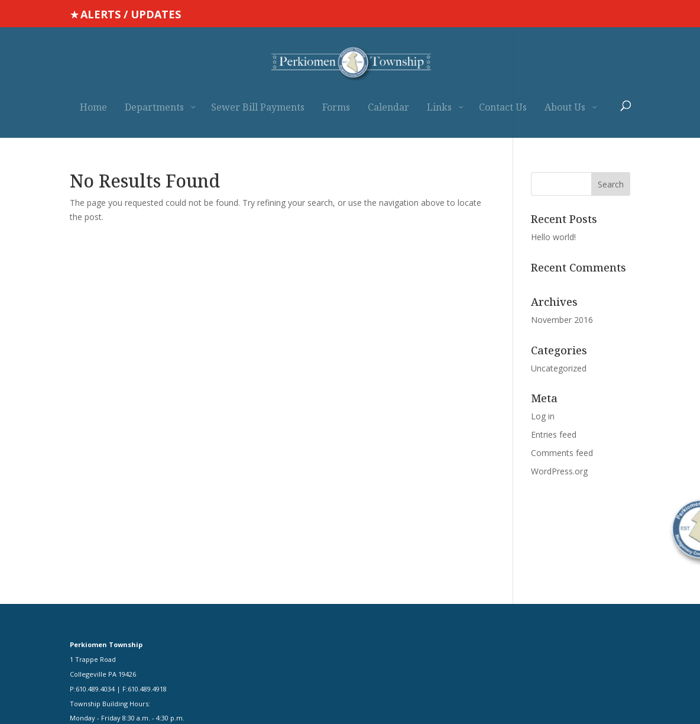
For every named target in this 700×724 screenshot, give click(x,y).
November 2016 (562, 319)
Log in (543, 416)
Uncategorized (558, 368)
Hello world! (553, 237)
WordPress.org (559, 471)
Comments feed (562, 452)
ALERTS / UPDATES (130, 14)
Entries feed (553, 434)
